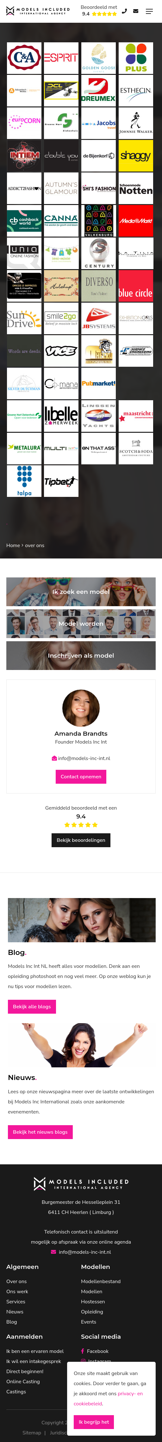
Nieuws (14, 1311)
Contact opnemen (81, 776)
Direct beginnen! (24, 1371)
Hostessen (93, 1301)
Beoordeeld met (99, 10)
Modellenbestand (101, 1281)
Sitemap (31, 1432)
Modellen (91, 1291)
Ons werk (17, 1291)
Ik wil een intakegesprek (33, 1361)
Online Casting (23, 1381)
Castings (16, 1391)
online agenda (115, 1242)
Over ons (16, 1281)
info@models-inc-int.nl (81, 758)
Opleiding (92, 1311)
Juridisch (60, 1432)
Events (88, 1321)
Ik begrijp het (94, 1422)
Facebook (95, 1351)
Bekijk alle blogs (32, 1006)
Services (15, 1301)
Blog (11, 1321)
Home (13, 545)
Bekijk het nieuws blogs (40, 1132)
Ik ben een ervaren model (35, 1351)
